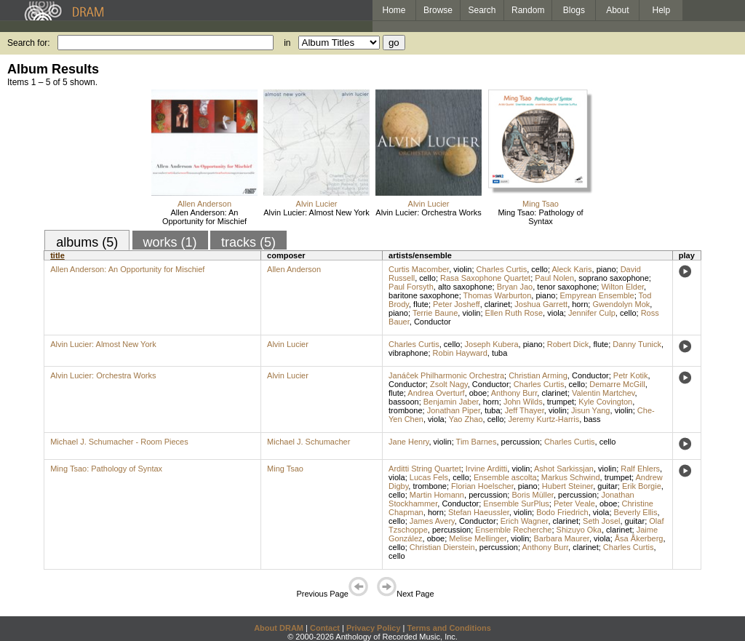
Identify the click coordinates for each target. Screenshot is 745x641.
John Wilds (523, 401)
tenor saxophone (567, 286)
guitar (607, 486)
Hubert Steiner (567, 486)
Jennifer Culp (591, 312)
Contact (325, 628)
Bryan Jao (515, 286)
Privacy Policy (373, 628)
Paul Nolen (554, 278)
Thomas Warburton (497, 295)
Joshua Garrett (540, 304)
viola (555, 312)
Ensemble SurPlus (516, 503)
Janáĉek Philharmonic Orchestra (446, 375)
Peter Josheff (456, 304)
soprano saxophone (613, 278)
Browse (438, 10)
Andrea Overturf (435, 393)
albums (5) (87, 242)
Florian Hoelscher (482, 486)
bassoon (404, 401)
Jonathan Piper (453, 410)
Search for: (28, 43)
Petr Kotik (630, 375)
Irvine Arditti (486, 468)
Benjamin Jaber (451, 401)
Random (527, 10)
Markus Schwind (570, 477)
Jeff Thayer (524, 410)
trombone (405, 410)
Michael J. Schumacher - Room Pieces (119, 441)
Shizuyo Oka (579, 529)
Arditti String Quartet (425, 468)
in (287, 43)
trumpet (560, 401)
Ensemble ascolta (505, 477)
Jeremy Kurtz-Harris (543, 419)
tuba (499, 353)
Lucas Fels (429, 477)
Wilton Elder (622, 286)
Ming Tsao (540, 203)
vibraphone (408, 353)
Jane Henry (409, 441)
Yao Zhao (466, 419)
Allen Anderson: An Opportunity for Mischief (204, 217)
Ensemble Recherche (513, 529)
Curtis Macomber (419, 269)
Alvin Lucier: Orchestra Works (428, 212)
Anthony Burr (514, 393)
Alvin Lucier (317, 203)
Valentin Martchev (603, 393)
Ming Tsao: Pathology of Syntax (540, 217)
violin (462, 269)
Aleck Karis (571, 269)
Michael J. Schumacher (308, 441)
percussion (520, 441)
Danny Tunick (637, 344)
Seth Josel (601, 521)
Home (393, 10)
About (617, 10)
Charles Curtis (502, 269)
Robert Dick (568, 344)
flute (421, 304)
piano (606, 269)
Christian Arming (538, 375)
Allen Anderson (204, 203)
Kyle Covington (605, 401)
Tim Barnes (476, 441)
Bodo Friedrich (562, 512)
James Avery (432, 521)
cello (539, 269)
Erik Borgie (641, 486)
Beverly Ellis (636, 512)
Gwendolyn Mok (621, 304)
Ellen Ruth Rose (514, 312)
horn (580, 304)
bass (591, 419)
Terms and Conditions (449, 628)
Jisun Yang (590, 410)
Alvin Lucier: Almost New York (316, 212)
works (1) (170, 242)
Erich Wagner (525, 521)
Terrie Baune (435, 312)
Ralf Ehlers (640, 468)
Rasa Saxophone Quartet (485, 278)
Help (662, 10)
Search (482, 10)
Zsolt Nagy (449, 384)
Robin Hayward (460, 353)
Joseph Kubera (492, 344)
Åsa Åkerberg (639, 538)
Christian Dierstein (442, 547)
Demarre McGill (617, 384)
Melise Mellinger (477, 538)
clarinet (497, 304)
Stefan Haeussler (478, 512)
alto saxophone (465, 286)
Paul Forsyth (411, 286)
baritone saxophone (424, 295)
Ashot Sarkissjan (564, 468)
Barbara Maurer (561, 538)
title (57, 255)
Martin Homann (437, 494)
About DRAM (278, 628)
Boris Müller (532, 494)
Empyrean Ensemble (597, 295)
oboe (478, 393)
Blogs (574, 10)
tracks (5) (248, 242)
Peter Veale (574, 503)
